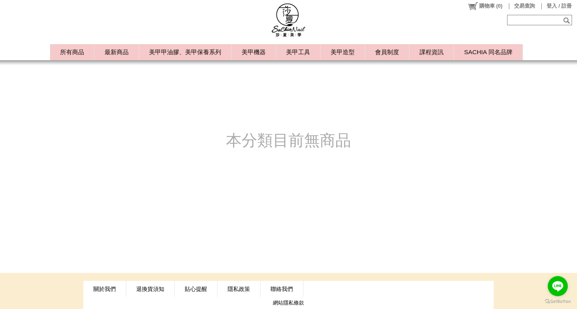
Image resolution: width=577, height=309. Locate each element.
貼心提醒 (196, 289)
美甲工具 (298, 52)
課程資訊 (432, 52)
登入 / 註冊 (559, 6)
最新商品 (117, 52)
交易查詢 (524, 6)
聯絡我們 (281, 289)
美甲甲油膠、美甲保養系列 (185, 52)
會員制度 (387, 52)
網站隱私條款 (288, 303)
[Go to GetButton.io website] (558, 301)
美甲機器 (254, 52)
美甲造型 (343, 52)
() (485, 6)
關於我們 (104, 289)
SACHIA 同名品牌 (488, 52)
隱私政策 (239, 289)
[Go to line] (558, 286)
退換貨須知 (150, 289)
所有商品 (72, 52)
